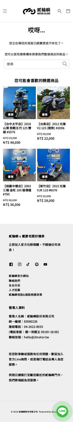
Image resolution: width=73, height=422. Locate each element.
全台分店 (14, 285)
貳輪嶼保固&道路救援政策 (25, 295)
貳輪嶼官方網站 (19, 276)
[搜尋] (65, 64)
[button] (5, 11)
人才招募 (14, 290)
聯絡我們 (14, 281)
